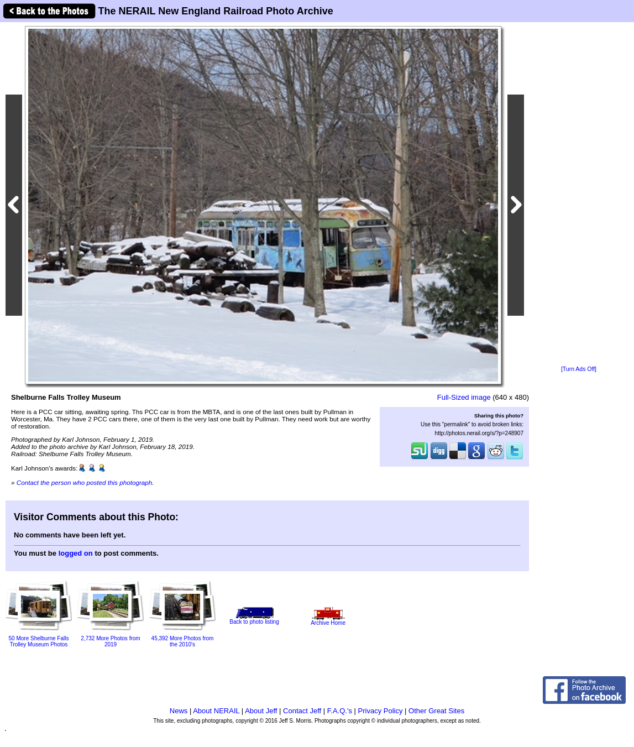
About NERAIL (216, 711)
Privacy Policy (380, 711)
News (179, 711)
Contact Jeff (302, 711)
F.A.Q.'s (339, 711)
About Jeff (261, 711)
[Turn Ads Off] (578, 369)
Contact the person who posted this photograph (85, 482)
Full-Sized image (464, 397)
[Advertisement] (579, 195)
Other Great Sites (436, 711)
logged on (76, 553)
